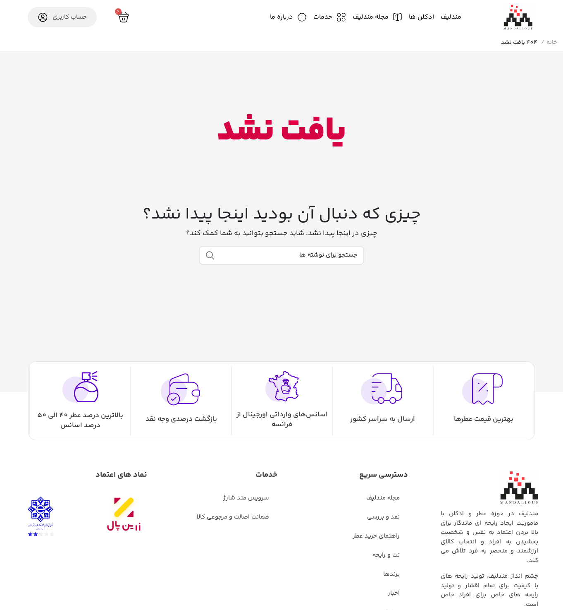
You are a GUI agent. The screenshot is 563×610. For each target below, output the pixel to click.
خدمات (322, 17)
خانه (551, 42)
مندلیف (451, 17)
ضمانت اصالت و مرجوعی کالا (233, 517)
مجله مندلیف (371, 17)
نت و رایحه (386, 555)
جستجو (210, 255)
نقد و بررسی (383, 517)
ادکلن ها (421, 17)
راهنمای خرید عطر (376, 536)
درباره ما (281, 17)
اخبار (394, 593)
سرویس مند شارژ (246, 498)
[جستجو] (281, 255)
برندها (391, 574)
